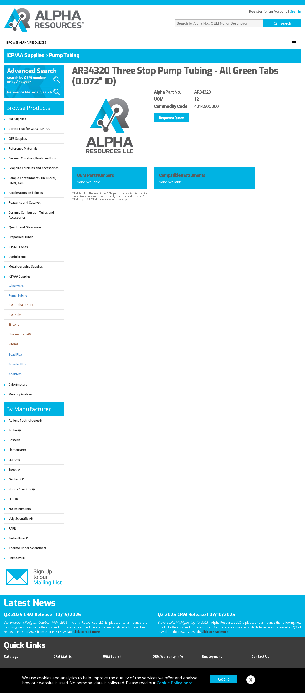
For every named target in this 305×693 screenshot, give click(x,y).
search (282, 23)
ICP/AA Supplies (25, 55)
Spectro (14, 469)
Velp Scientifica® (21, 518)
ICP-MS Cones (18, 247)
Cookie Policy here (175, 683)
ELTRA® (14, 460)
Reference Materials (23, 148)
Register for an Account (268, 11)
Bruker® (15, 430)
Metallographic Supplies (26, 266)
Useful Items (17, 257)
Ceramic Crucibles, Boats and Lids (32, 158)
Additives (15, 374)
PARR (12, 528)
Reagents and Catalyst (25, 202)
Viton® (13, 344)
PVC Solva (15, 315)
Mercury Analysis (21, 394)
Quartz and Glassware (25, 227)
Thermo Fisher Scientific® (27, 548)
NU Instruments (20, 509)
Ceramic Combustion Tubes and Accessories (31, 215)
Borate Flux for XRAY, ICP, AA (29, 129)
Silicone (14, 324)
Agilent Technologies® (25, 420)
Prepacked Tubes (21, 237)
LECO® (14, 499)
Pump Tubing (64, 55)
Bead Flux (15, 354)
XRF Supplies (17, 119)
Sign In (295, 11)
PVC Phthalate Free (22, 305)
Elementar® (17, 450)
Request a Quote (171, 118)
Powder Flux (17, 364)
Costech (14, 440)
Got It (223, 679)
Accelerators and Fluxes (26, 193)
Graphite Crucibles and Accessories (34, 168)
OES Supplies (18, 138)
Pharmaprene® (20, 334)
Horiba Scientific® (22, 489)
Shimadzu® (17, 558)
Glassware (16, 286)
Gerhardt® (16, 479)
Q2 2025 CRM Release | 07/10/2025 (196, 615)
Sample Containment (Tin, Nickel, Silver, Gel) (32, 180)
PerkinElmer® (18, 538)
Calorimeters (18, 384)
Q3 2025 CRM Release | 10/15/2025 (42, 615)
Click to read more (86, 632)
